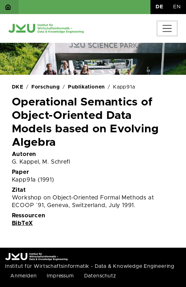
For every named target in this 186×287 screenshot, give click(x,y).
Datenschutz (100, 275)
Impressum (60, 275)
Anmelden (23, 275)
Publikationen (86, 86)
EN (177, 6)
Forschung (45, 86)
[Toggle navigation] (167, 28)
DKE (17, 86)
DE (159, 6)
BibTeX (22, 223)
